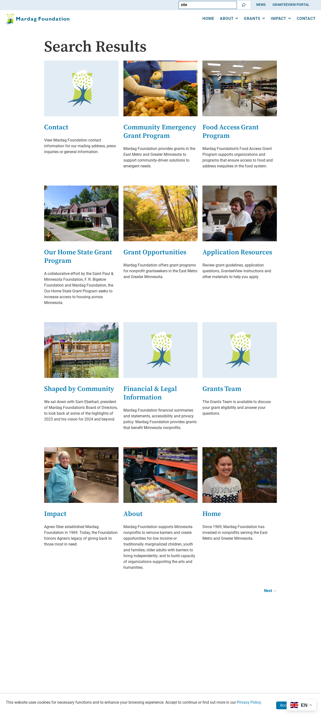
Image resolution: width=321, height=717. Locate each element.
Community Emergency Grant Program (159, 131)
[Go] (243, 5)
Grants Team (221, 389)
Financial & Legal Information (150, 393)
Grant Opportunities (154, 252)
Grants (246, 24)
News (260, 5)
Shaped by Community (79, 389)
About (220, 24)
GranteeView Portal (291, 5)
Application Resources (237, 252)
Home (202, 24)
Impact (272, 24)
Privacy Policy (249, 702)
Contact (299, 24)
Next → (270, 590)
